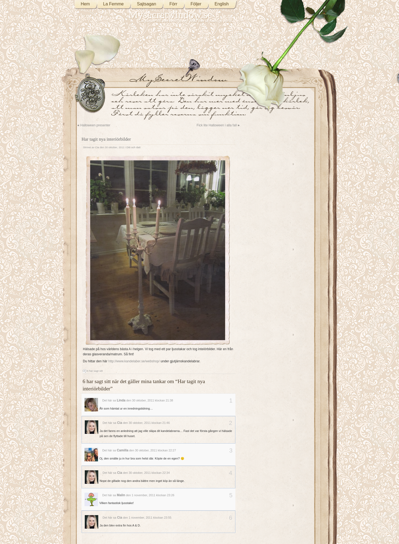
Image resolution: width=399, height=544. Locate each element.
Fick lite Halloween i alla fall (217, 125)
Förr (173, 4)
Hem (85, 4)
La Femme (113, 4)
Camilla (123, 450)
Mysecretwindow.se (170, 15)
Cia (97, 147)
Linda (121, 400)
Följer (196, 4)
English (222, 4)
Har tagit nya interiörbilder (106, 139)
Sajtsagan (146, 4)
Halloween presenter (95, 125)
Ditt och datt (134, 147)
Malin (121, 495)
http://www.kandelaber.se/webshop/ (134, 361)
